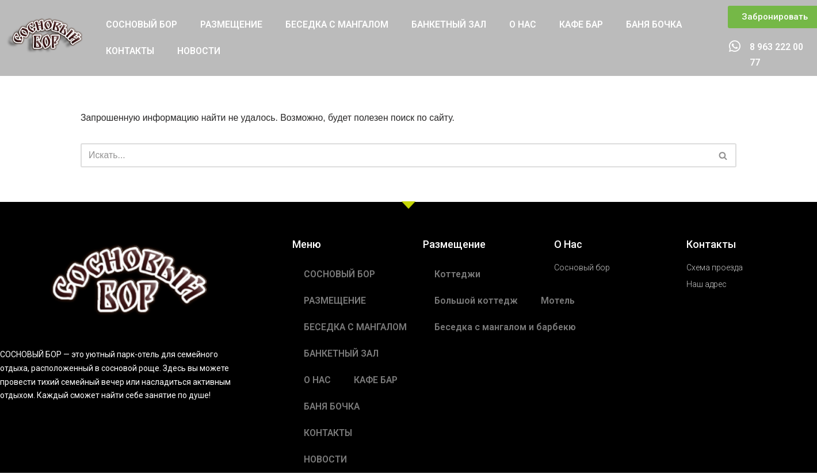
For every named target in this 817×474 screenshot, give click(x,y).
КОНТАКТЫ (130, 51)
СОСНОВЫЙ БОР (142, 25)
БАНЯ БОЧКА (661, 25)
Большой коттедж (476, 301)
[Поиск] (396, 156)
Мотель (558, 301)
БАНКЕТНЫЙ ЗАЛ (453, 25)
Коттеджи (457, 275)
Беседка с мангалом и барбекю (506, 328)
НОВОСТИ (200, 51)
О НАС (529, 25)
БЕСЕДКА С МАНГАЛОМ (339, 25)
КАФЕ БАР (588, 25)
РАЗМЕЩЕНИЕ (232, 25)
